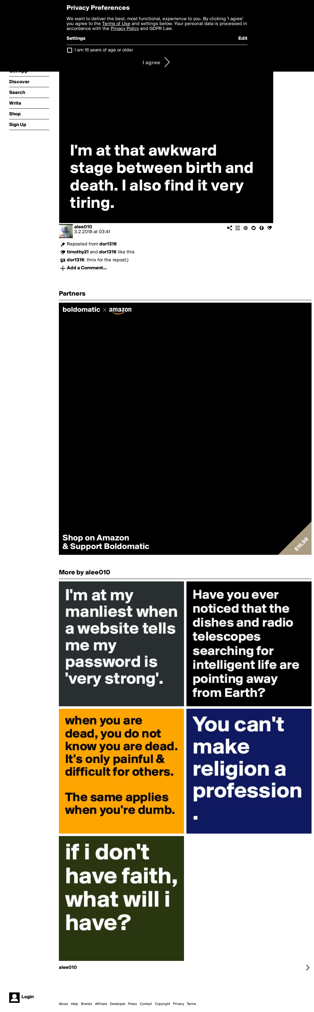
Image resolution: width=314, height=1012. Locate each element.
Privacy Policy (125, 28)
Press (132, 1004)
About (63, 1004)
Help (74, 1004)
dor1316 (108, 244)
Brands (86, 1004)
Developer (117, 1004)
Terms (191, 1004)
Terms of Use (116, 23)
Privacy (178, 1004)
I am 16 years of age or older (104, 50)
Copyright (162, 1004)
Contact (146, 1004)
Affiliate (101, 1004)
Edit (242, 38)
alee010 (83, 227)
